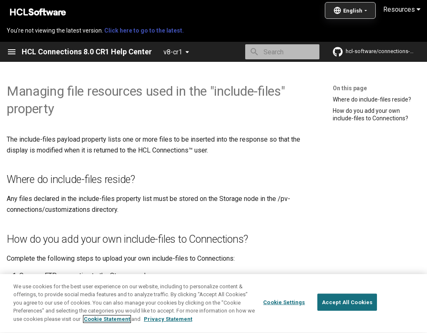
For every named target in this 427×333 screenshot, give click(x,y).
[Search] (270, 51)
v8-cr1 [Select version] (172, 52)
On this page (350, 88)
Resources (401, 9)
